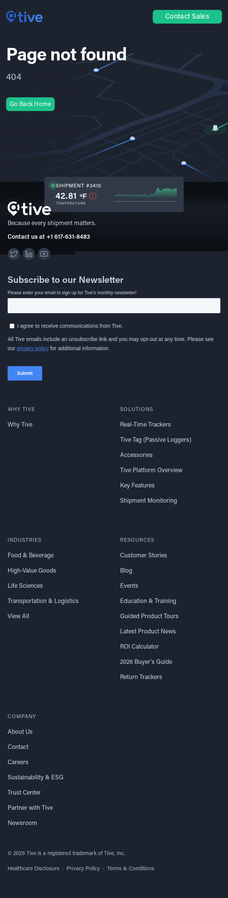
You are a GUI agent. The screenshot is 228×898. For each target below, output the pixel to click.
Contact (18, 747)
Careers (18, 763)
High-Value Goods (32, 571)
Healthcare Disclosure (33, 869)
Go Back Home (30, 105)
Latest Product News (148, 632)
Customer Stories (143, 556)
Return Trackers (141, 677)
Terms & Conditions (131, 869)
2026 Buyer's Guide (146, 662)
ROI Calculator (139, 647)
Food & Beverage (31, 556)
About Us (20, 732)
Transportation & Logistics (43, 601)
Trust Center (24, 793)
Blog (126, 571)
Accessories (136, 455)
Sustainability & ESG (35, 778)
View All (18, 617)
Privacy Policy (83, 869)
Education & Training (148, 601)
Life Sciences (25, 586)
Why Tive (20, 425)
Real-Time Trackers (145, 425)
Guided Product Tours (149, 617)
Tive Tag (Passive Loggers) (155, 440)
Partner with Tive (30, 808)
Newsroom (22, 823)
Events (129, 586)
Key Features (137, 486)
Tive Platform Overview (151, 471)
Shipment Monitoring (148, 501)
